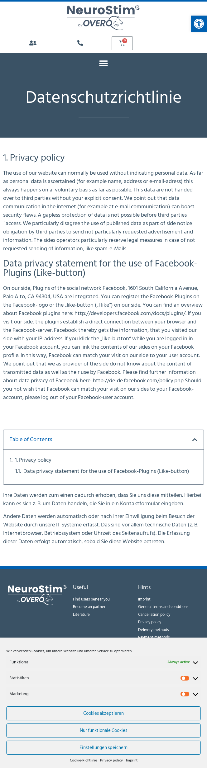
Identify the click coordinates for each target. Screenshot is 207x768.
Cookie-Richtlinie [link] (83, 760)
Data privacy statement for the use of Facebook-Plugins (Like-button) (106, 471)
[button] (104, 63)
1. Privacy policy (33, 460)
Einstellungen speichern (103, 748)
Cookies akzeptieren (103, 713)
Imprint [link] (131, 760)
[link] (199, 24)
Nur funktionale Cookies (103, 730)
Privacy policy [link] (111, 760)
